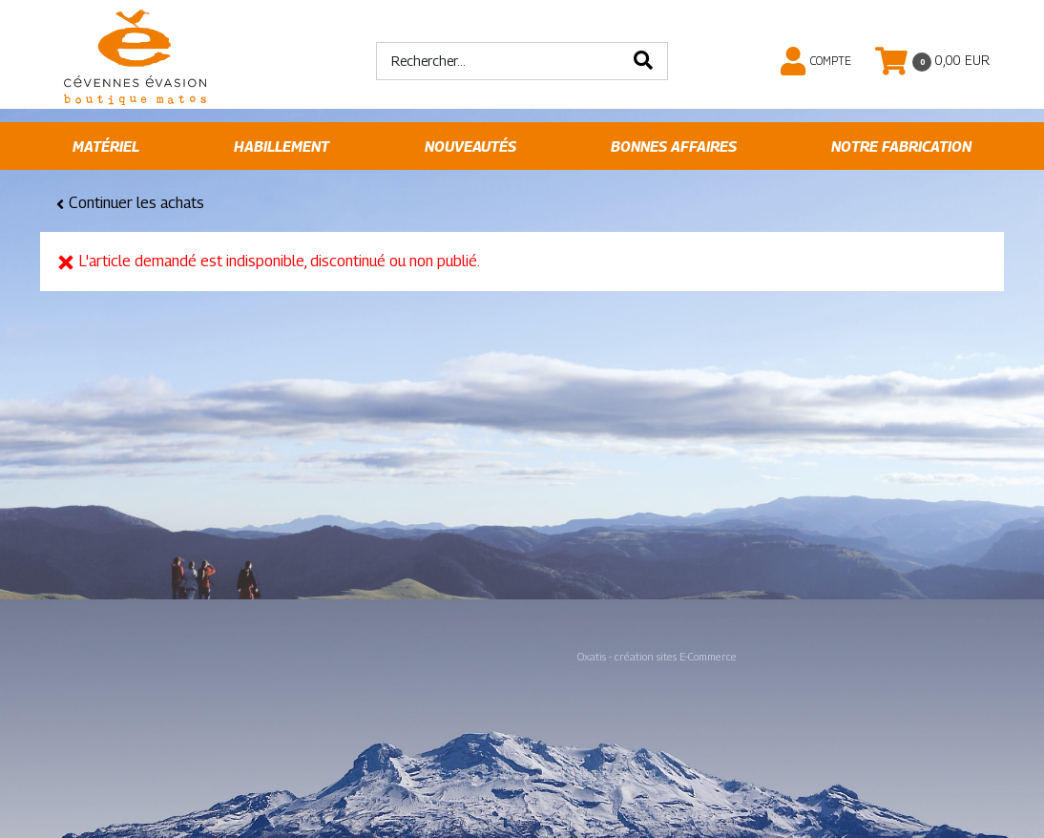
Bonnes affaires (674, 146)
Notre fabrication (901, 146)
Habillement (281, 146)
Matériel (106, 146)
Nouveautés (470, 146)
